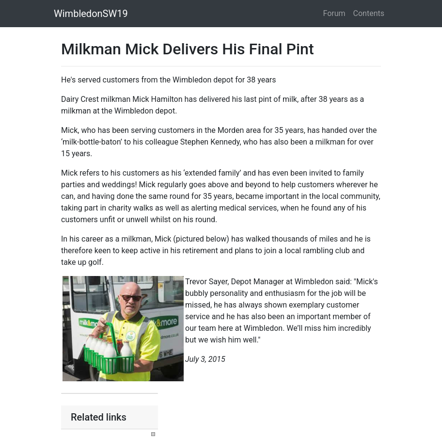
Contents (368, 13)
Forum (334, 13)
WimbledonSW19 (91, 13)
